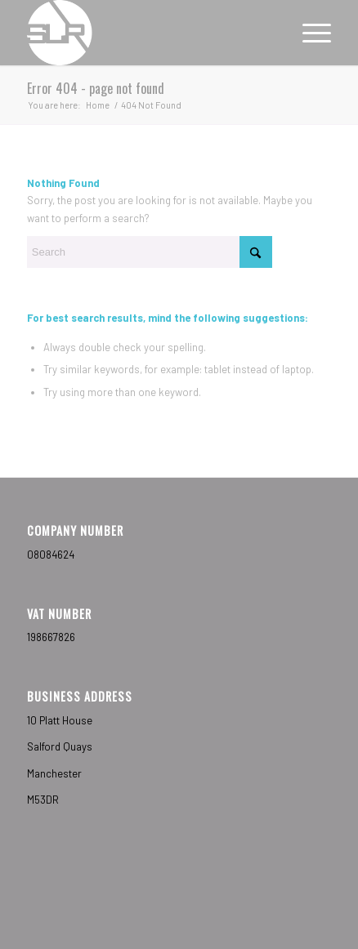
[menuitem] (308, 32)
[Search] (149, 252)
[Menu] (308, 32)
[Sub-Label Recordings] (149, 32)
